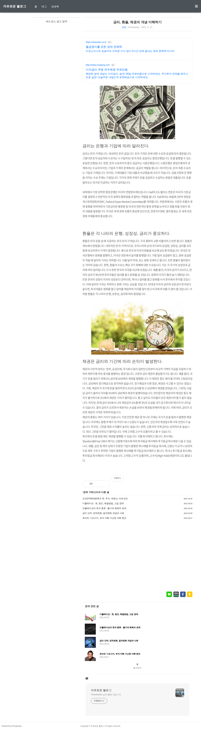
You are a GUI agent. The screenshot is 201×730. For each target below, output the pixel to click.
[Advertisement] (137, 555)
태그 (44, 6)
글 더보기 (137, 668)
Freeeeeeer (133, 27)
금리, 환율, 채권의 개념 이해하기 (137, 22)
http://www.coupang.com (98, 65)
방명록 (55, 6)
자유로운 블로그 (14, 6)
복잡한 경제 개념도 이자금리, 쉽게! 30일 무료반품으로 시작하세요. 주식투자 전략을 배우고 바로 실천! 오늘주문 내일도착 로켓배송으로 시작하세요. (137, 75)
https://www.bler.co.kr (96, 42)
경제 (124, 27)
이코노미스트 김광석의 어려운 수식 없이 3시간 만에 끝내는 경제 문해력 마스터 (130, 51)
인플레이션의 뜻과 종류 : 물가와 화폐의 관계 (104, 508)
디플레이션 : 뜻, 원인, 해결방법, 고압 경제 (103, 503)
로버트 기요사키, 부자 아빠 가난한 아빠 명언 (104, 518)
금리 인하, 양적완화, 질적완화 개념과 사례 (103, 513)
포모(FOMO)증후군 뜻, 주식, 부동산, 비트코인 (105, 498)
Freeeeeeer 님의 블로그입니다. (106, 694)
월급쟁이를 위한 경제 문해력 (104, 46)
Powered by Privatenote (12, 726)
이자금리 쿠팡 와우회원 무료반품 (107, 69)
